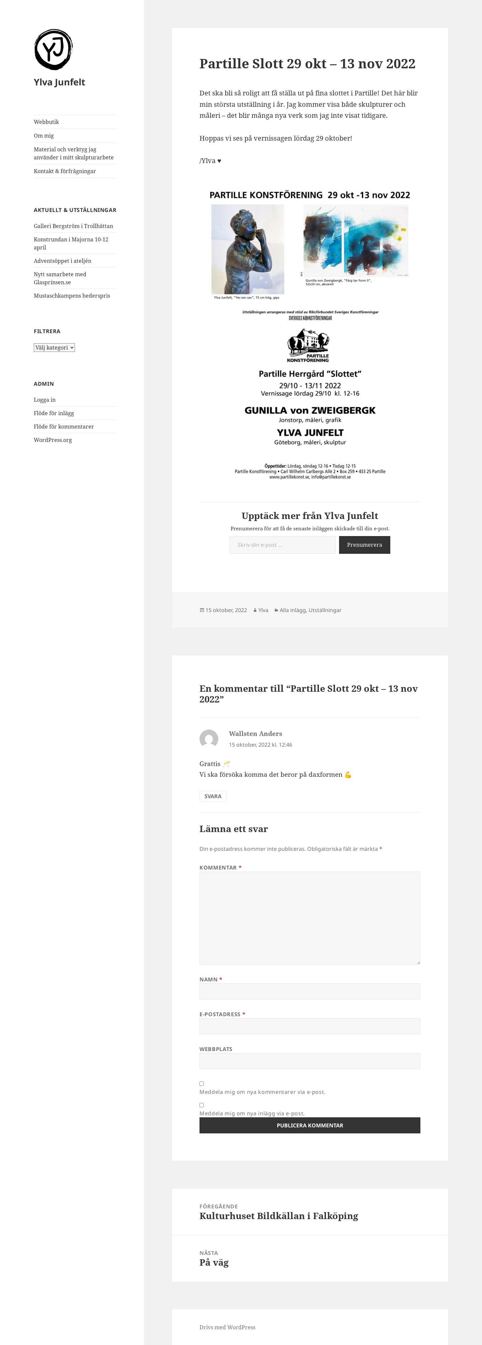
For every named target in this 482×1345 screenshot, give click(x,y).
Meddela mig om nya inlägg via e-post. (252, 1113)
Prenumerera (364, 544)
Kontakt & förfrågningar (65, 171)
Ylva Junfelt (59, 82)
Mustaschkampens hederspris (72, 295)
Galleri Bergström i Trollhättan (73, 226)
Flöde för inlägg (54, 413)
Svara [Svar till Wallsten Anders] (213, 796)
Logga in (45, 399)
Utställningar (325, 610)
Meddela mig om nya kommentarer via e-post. (262, 1092)
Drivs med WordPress (227, 1327)
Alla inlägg (293, 610)
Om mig (44, 135)
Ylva (263, 610)
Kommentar (220, 867)
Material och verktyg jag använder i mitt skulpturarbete (74, 153)
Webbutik (46, 122)
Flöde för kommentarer (64, 426)
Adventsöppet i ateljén (62, 261)
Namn (211, 979)
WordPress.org (53, 440)
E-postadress (222, 1014)
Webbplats (216, 1049)
